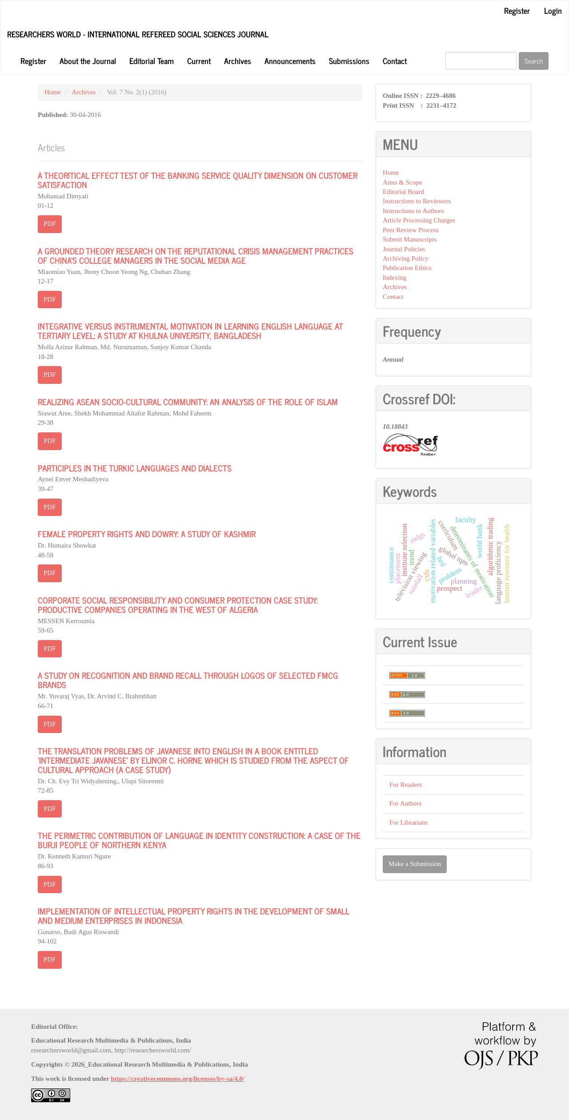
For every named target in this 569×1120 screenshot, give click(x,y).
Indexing (394, 277)
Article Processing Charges (419, 220)
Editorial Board (403, 191)
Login (553, 10)
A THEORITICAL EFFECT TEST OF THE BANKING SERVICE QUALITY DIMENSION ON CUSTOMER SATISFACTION (197, 179)
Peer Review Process (411, 230)
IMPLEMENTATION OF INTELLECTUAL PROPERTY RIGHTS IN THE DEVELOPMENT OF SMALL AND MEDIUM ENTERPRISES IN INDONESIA (193, 915)
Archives (237, 60)
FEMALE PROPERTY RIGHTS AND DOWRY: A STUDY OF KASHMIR (147, 533)
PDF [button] (50, 223)
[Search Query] (481, 60)
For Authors (405, 803)
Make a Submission (415, 863)
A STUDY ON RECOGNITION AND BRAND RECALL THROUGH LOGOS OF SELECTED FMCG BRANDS (188, 679)
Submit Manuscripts (410, 239)
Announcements (290, 60)
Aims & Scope (402, 182)
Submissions (349, 60)
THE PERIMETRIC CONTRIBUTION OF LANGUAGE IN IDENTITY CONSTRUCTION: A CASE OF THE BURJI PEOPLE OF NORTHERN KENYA (199, 839)
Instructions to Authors (413, 210)
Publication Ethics (407, 267)
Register (517, 10)
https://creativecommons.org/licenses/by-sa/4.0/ (177, 1078)
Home (52, 92)
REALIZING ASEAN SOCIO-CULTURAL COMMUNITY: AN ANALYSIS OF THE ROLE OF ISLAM (188, 401)
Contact (395, 60)
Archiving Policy (406, 258)
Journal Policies (404, 249)
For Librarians (408, 822)
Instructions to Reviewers (417, 201)
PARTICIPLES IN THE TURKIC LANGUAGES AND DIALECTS (135, 468)
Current (199, 60)
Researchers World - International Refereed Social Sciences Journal (137, 33)
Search (534, 60)
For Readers (405, 784)
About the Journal (88, 60)
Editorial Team (151, 60)
